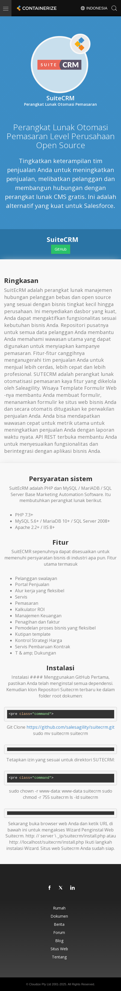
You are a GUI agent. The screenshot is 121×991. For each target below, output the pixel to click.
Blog (59, 940)
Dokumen (59, 916)
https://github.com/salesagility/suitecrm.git (70, 727)
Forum (59, 932)
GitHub (61, 249)
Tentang (59, 956)
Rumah (59, 908)
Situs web (59, 948)
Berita (59, 924)
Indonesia (93, 8)
